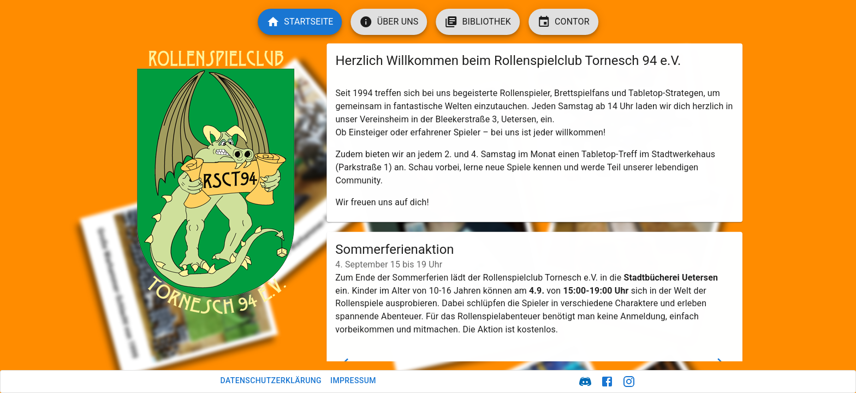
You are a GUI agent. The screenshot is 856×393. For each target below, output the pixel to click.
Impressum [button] (353, 380)
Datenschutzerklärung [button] (271, 380)
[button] (300, 22)
